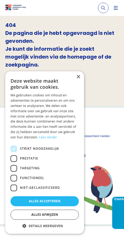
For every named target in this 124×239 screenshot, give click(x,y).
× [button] (78, 77)
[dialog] (44, 152)
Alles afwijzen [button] (44, 214)
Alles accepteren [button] (45, 201)
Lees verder (48, 137)
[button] (45, 225)
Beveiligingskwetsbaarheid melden (86, 136)
